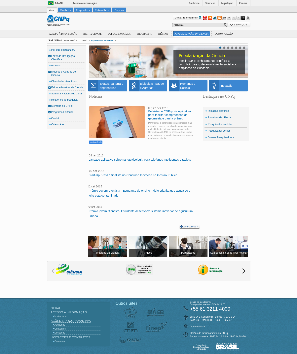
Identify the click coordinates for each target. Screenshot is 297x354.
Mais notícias (189, 226)
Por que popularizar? (63, 49)
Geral (84, 40)
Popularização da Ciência (191, 33)
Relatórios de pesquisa (64, 99)
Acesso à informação (85, 3)
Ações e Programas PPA (71, 320)
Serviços (210, 3)
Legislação (227, 3)
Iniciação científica (218, 110)
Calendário (57, 124)
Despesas (60, 332)
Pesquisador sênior (219, 130)
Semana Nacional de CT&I (66, 93)
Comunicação (224, 33)
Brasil (59, 3)
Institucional (92, 33)
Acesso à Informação (63, 33)
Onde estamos (197, 326)
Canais (243, 3)
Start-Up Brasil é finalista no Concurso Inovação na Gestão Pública (133, 175)
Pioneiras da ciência (219, 117)
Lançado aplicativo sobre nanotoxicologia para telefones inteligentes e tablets (140, 159)
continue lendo (96, 142)
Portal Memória (70, 40)
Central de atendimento (188, 18)
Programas (144, 33)
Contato (55, 118)
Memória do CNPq (62, 105)
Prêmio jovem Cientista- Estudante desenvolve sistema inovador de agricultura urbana (141, 213)
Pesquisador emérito (220, 124)
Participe (194, 3)
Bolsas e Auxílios (119, 33)
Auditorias (60, 324)
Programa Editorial (62, 112)
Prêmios (163, 33)
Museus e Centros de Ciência (63, 73)
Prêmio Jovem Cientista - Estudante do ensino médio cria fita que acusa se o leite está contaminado (139, 193)
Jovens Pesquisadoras (221, 137)
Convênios (60, 328)
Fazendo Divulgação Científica (63, 57)
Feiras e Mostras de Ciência (67, 87)
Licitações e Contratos (70, 337)
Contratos (60, 341)
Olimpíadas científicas (64, 81)
